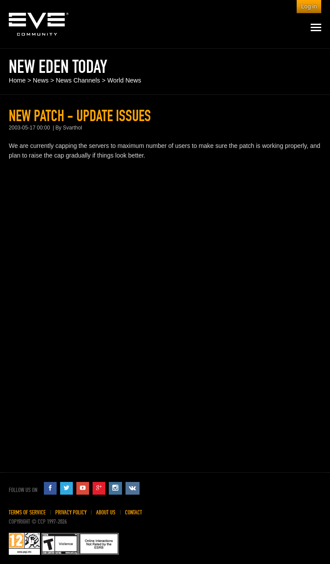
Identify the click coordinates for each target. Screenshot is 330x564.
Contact (133, 512)
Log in (309, 6)
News (41, 80)
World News (124, 80)
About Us (105, 512)
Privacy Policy (70, 512)
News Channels (78, 80)
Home (17, 80)
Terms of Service (27, 512)
